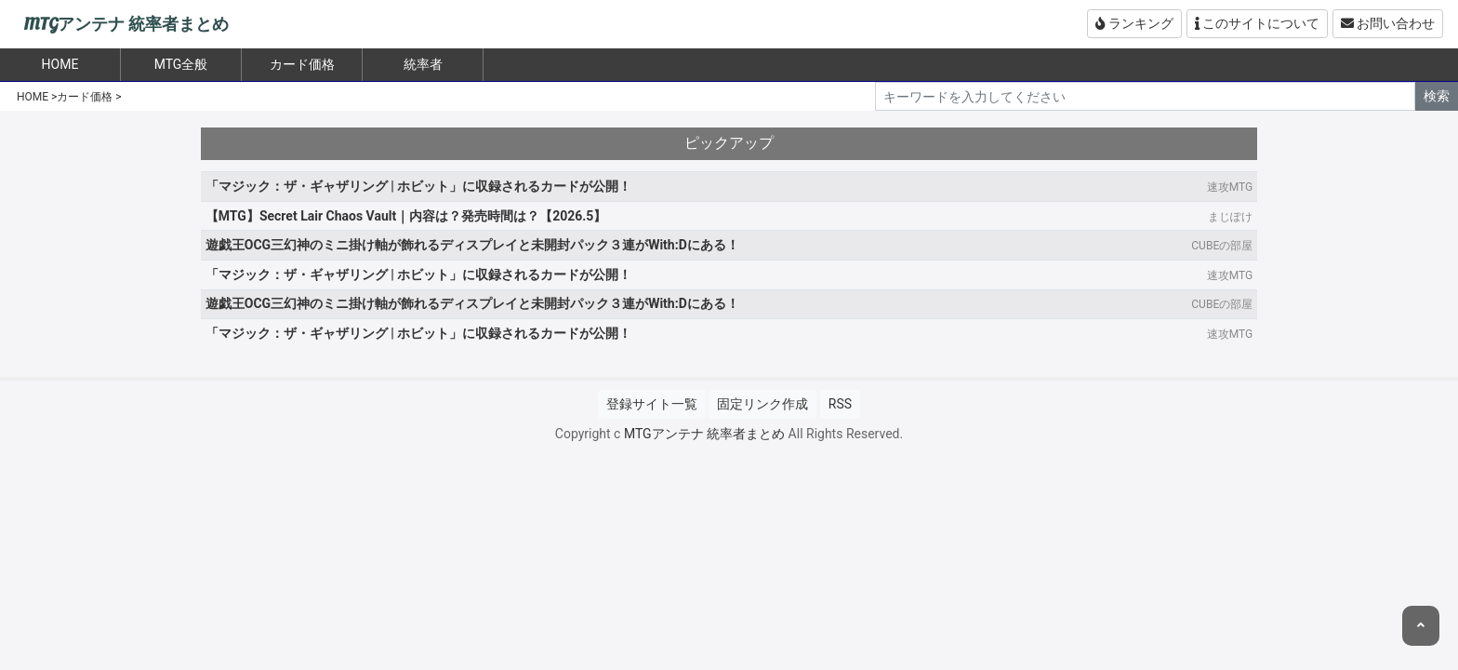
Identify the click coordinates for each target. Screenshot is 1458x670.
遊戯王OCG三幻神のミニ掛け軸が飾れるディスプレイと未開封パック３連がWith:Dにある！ (472, 244)
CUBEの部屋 (1222, 245)
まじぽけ (1230, 216)
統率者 (423, 64)
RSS (840, 403)
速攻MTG (1230, 187)
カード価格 (302, 64)
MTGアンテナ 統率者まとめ (126, 24)
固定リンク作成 (762, 403)
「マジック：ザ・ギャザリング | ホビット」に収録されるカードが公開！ (418, 186)
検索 (1437, 95)
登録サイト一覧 (651, 403)
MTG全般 (181, 64)
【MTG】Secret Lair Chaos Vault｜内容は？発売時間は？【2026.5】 (406, 215)
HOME (32, 96)
